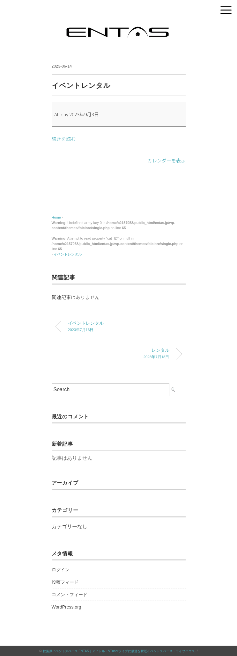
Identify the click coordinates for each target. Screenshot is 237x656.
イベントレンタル (68, 254)
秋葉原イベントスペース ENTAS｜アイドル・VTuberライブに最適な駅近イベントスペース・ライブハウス (119, 651)
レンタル (113, 354)
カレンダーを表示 (166, 160)
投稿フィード (65, 582)
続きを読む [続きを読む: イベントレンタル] (64, 138)
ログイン (61, 569)
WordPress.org (66, 606)
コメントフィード (69, 594)
